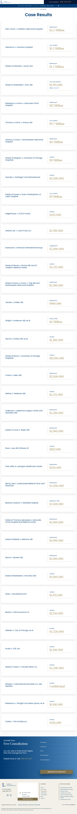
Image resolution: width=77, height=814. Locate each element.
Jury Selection (42, 5)
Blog (48, 5)
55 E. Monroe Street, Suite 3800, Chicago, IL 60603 (26, 792)
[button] (58, 6)
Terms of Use (31, 802)
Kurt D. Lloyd (21, 5)
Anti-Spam (24, 802)
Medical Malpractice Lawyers (66, 787)
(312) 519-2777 (65, 2)
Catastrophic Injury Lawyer (66, 785)
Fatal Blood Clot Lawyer (65, 790)
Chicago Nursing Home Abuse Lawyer (67, 795)
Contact (52, 5)
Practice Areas (28, 5)
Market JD (73, 802)
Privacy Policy (37, 802)
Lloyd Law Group (35, 9)
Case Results (35, 5)
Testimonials (43, 790)
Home (42, 785)
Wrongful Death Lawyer (65, 797)
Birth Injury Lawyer (64, 788)
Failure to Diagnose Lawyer (66, 792)
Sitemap (20, 802)
